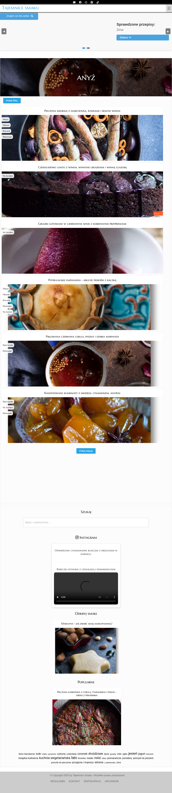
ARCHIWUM (111, 781)
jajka (125, 754)
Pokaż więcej (86, 451)
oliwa (104, 758)
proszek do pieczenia (61, 762)
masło (90, 758)
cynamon (52, 754)
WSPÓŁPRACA (92, 781)
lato (74, 758)
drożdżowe (95, 753)
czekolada (71, 754)
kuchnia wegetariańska (54, 758)
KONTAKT (74, 781)
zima (118, 762)
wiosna (99, 762)
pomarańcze (114, 758)
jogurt (141, 753)
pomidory (127, 758)
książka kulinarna (28, 758)
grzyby (113, 754)
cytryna (61, 753)
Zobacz (125, 37)
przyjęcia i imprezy (83, 762)
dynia (106, 754)
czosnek (82, 753)
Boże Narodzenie (27, 754)
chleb (44, 754)
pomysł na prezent (143, 758)
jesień (132, 753)
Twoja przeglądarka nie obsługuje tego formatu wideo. (86, 588)
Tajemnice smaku (20, 8)
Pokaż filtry (12, 100)
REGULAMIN (57, 781)
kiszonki (149, 754)
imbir (119, 754)
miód (97, 758)
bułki (38, 754)
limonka (82, 758)
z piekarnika (109, 762)
